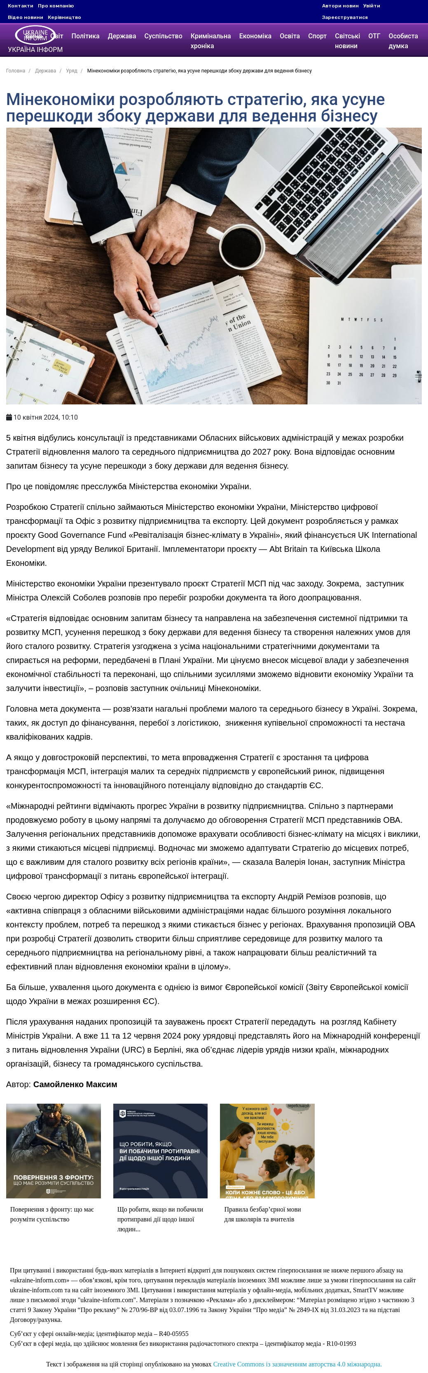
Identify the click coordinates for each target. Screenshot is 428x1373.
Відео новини (25, 17)
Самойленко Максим (74, 1072)
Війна (34, 36)
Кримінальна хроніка (212, 41)
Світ (58, 36)
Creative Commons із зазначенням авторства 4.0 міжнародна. (297, 1352)
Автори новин (340, 5)
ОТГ (375, 36)
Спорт (318, 36)
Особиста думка (404, 41)
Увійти (371, 5)
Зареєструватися (345, 17)
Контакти (20, 5)
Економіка (257, 36)
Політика (87, 36)
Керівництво (64, 17)
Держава (123, 36)
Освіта (291, 36)
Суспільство (165, 36)
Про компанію (56, 5)
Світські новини (348, 41)
